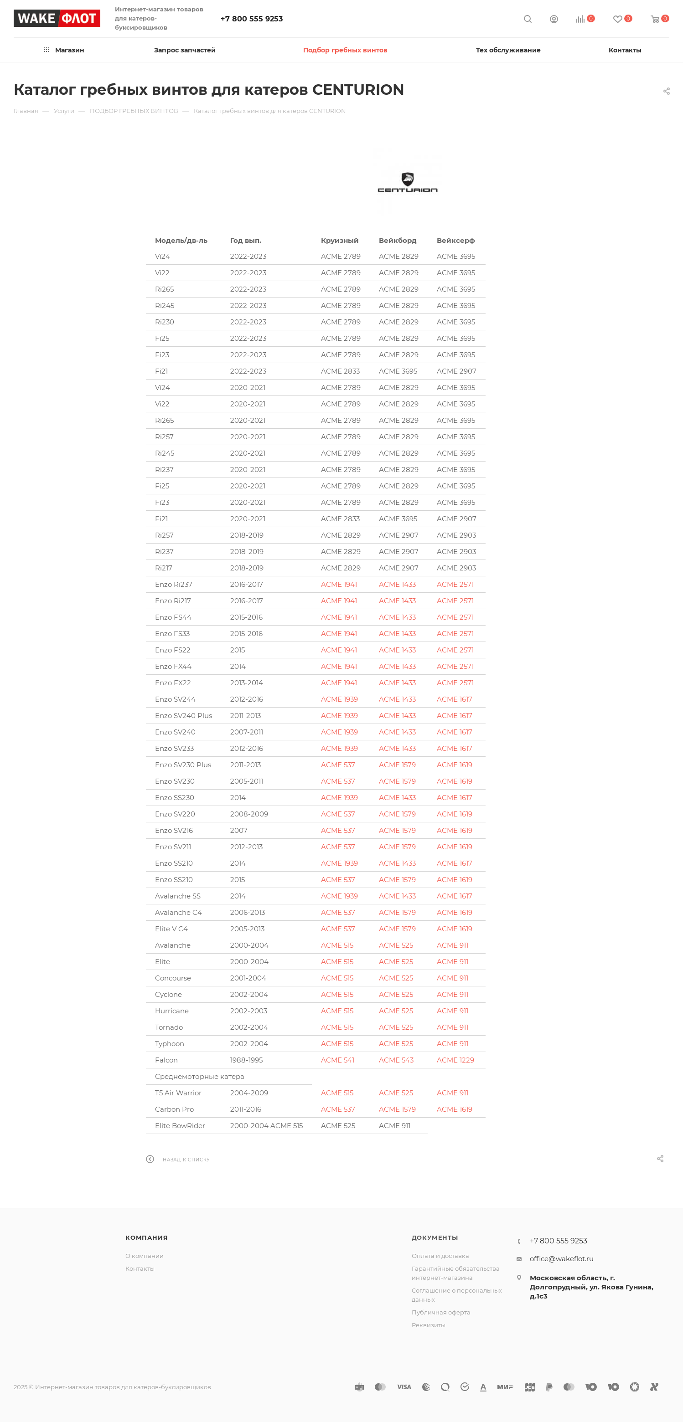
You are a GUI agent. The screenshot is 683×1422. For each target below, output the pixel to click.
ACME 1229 (455, 1060)
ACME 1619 (454, 764)
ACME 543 (396, 1060)
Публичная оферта (441, 1312)
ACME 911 (452, 945)
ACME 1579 (397, 764)
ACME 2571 (455, 584)
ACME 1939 (339, 699)
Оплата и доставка (440, 1255)
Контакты (140, 1268)
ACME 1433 (397, 584)
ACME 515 (337, 945)
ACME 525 (396, 945)
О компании (144, 1255)
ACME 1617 (454, 699)
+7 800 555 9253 (252, 19)
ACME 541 (337, 1060)
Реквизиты (428, 1325)
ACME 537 (338, 764)
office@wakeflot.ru (562, 1258)
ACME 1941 (339, 584)
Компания (146, 1237)
